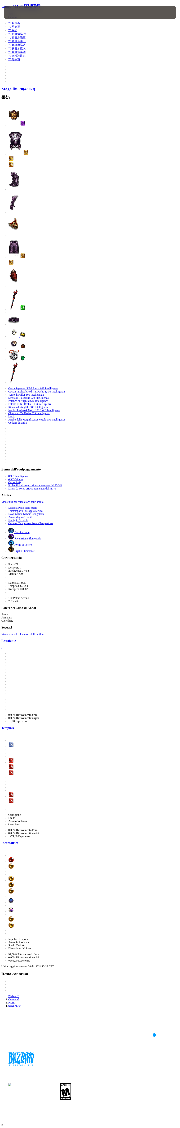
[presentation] (14, 12)
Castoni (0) (14, 482)
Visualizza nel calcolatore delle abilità (22, 501)
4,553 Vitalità (15, 479)
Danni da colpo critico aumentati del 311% (32, 488)
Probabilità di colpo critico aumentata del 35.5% (35, 485)
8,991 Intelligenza (18, 476)
